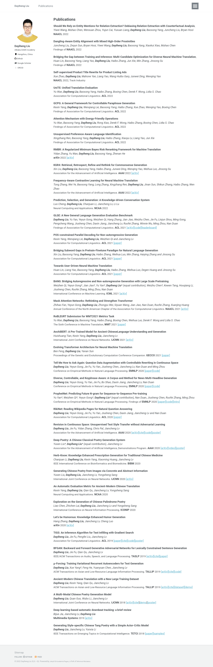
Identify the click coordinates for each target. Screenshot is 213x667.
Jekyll (52, 660)
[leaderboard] (153, 227)
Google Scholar (22, 65)
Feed (39, 656)
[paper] (121, 242)
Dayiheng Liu (22, 6)
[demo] (194, 586)
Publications (48, 6)
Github (18, 61)
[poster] (160, 431)
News (63, 6)
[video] (178, 447)
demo (146, 601)
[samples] (164, 632)
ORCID (18, 70)
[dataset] (185, 586)
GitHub (28, 656)
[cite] (146, 431)
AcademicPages (63, 660)
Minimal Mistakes (85, 660)
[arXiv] (70, 157)
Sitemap (19, 651)
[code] (141, 227)
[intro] (182, 401)
